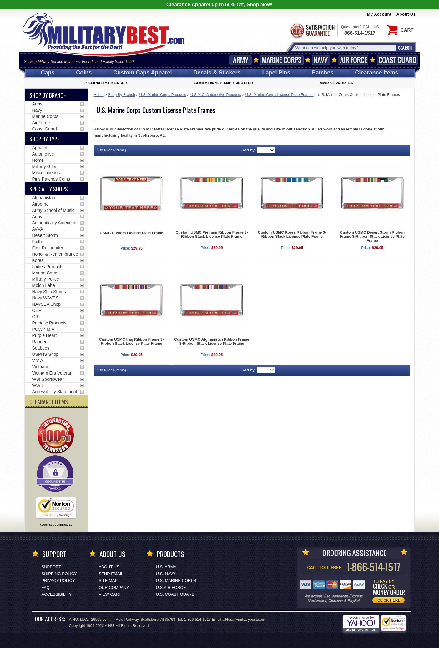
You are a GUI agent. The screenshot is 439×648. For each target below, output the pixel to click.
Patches (322, 72)
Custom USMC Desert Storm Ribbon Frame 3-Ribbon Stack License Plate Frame (372, 236)
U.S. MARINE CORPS (176, 580)
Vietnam (40, 366)
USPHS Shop (45, 354)
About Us (406, 14)
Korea (38, 260)
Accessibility (57, 594)
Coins (84, 72)
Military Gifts (44, 166)
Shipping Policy (59, 573)
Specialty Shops (48, 189)
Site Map (108, 580)
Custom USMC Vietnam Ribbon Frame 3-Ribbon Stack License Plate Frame (212, 234)
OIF (35, 316)
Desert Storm (45, 235)
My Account (379, 14)
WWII (37, 385)
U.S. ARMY (166, 566)
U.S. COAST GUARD (175, 594)
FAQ (46, 587)
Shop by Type (44, 139)
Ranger (39, 341)
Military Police (45, 279)
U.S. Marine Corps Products (162, 95)
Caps (47, 72)
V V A (37, 360)
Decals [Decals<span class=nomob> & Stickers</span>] (217, 72)
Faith (37, 241)
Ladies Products (47, 266)
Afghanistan (43, 197)
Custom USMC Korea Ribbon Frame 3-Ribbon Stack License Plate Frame (292, 234)
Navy (321, 60)
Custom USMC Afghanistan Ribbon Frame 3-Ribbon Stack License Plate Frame (211, 341)
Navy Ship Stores (49, 291)
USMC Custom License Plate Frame (131, 233)
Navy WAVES (45, 297)
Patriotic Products (49, 322)
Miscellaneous (46, 172)
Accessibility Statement (54, 391)
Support (51, 566)
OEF (36, 310)
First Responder (47, 247)
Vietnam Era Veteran (52, 372)
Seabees (40, 347)
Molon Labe (43, 285)
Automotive (43, 153)
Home (99, 95)
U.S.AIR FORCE (171, 587)
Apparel (39, 147)
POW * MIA (43, 329)
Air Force (353, 60)
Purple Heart (44, 335)
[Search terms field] (345, 47)
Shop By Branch (121, 95)
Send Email (111, 573)
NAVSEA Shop (46, 304)
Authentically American (54, 222)
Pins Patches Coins (51, 178)
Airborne (40, 204)
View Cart (110, 594)
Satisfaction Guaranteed (312, 30)
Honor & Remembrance (55, 254)
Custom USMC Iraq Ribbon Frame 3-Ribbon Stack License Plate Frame (131, 341)
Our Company (114, 587)
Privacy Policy (58, 580)
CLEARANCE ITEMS (48, 402)
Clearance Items (376, 72)
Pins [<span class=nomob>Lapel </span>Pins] (276, 72)
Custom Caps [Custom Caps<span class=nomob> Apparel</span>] (142, 72)
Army (240, 60)
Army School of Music (53, 210)
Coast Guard (397, 60)
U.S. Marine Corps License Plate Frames (279, 95)
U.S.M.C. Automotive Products (215, 95)
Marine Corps (282, 60)
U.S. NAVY (166, 573)
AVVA (37, 229)
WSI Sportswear (48, 379)
